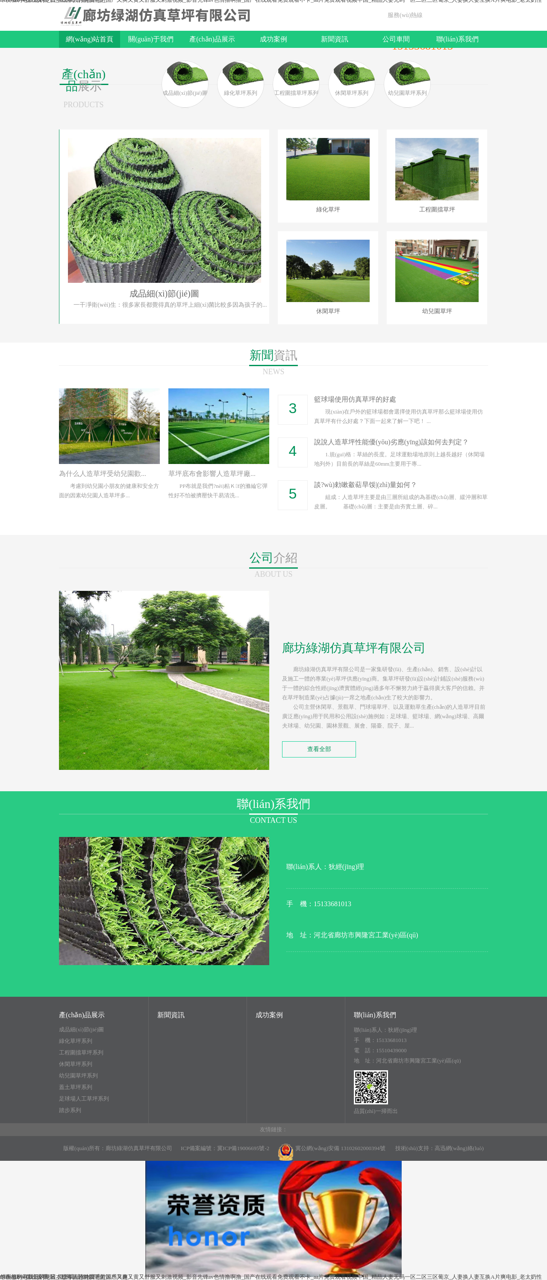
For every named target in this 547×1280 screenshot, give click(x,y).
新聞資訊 (334, 39)
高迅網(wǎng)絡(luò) (459, 1148)
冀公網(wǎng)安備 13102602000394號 (331, 1152)
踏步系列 (70, 1110)
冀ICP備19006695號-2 (243, 1148)
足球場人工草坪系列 (84, 1098)
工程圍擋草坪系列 (81, 1052)
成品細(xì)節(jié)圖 (81, 1029)
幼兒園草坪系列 (78, 1075)
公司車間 (396, 39)
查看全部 (319, 749)
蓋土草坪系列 (75, 1087)
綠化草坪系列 (75, 1041)
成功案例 (273, 39)
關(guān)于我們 (151, 39)
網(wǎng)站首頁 (89, 39)
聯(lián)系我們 (457, 39)
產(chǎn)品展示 (212, 39)
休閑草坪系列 (75, 1064)
